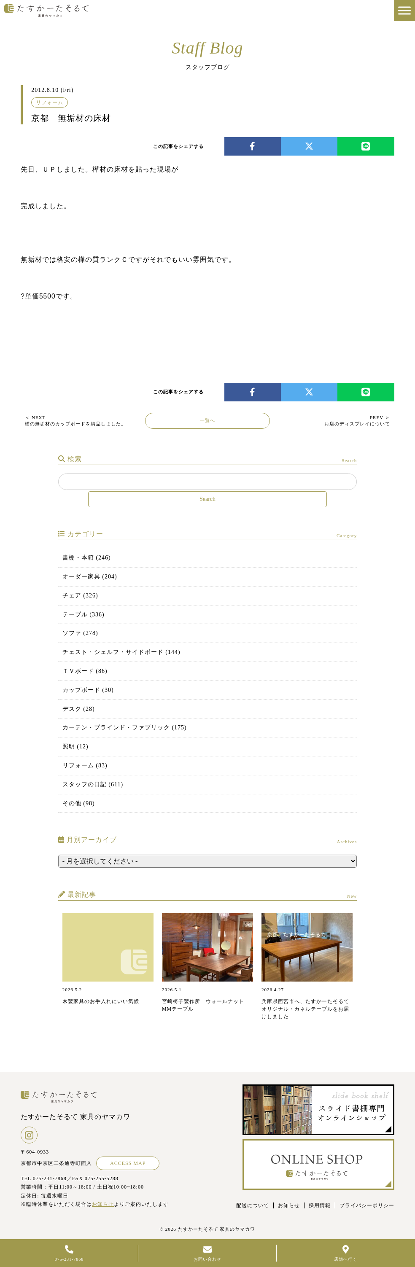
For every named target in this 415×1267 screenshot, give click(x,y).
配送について (252, 1205)
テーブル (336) (83, 614)
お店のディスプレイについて (357, 420)
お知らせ (103, 1204)
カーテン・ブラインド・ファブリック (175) (124, 727)
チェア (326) (80, 595)
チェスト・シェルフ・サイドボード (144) (121, 652)
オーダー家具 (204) (89, 576)
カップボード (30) (88, 690)
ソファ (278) (80, 633)
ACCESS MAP (128, 1163)
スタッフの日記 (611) (92, 784)
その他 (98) (78, 803)
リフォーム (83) (85, 765)
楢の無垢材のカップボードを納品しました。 (75, 420)
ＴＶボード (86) (85, 671)
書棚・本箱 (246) (86, 557)
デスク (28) (78, 709)
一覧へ (207, 420)
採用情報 (320, 1205)
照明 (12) (75, 746)
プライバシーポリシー (367, 1205)
